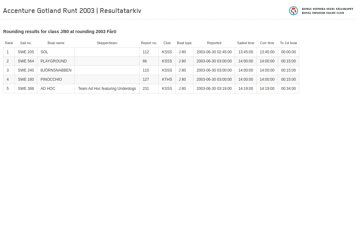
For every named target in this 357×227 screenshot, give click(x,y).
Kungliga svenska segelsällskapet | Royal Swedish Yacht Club (321, 10)
